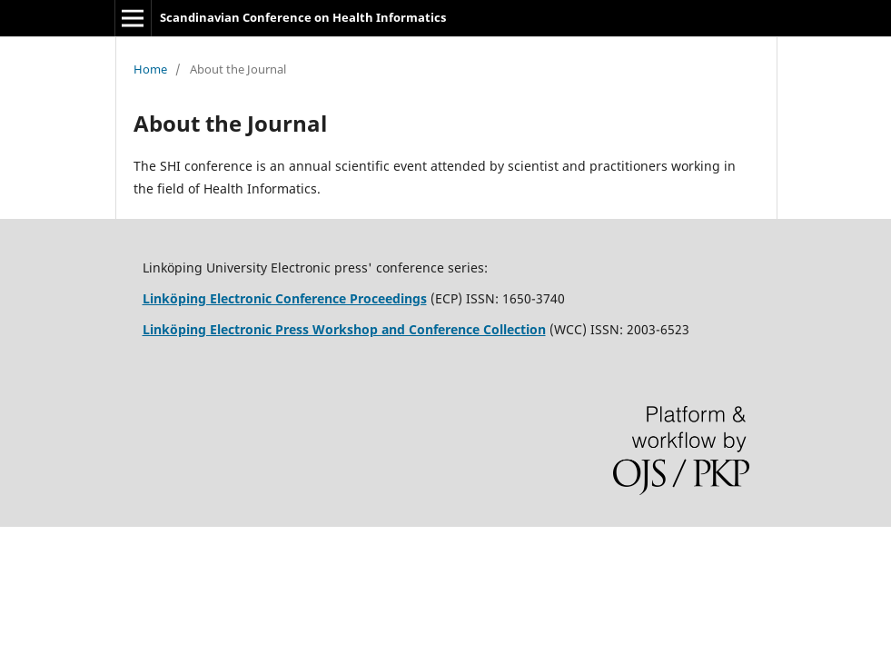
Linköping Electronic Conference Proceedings (285, 298)
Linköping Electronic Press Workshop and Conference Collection (344, 329)
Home (150, 69)
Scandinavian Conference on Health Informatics (303, 17)
